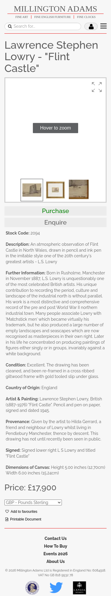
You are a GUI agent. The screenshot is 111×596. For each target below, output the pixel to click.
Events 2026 (56, 553)
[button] (97, 87)
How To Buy (55, 546)
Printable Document (23, 519)
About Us (55, 561)
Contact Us (55, 538)
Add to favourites (21, 512)
